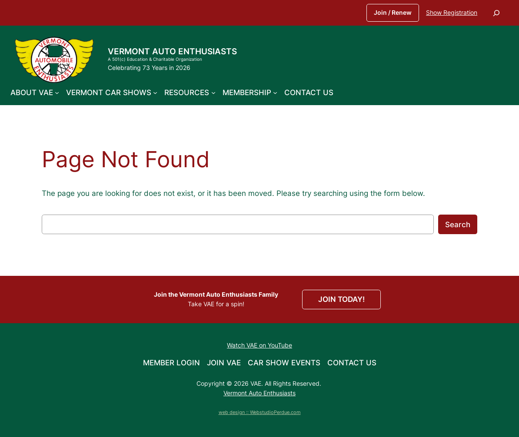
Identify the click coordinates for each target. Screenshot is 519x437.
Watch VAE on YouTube (259, 345)
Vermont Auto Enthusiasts (172, 51)
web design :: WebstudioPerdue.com (260, 412)
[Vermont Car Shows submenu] (155, 92)
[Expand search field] (496, 12)
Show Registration (451, 12)
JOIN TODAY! (341, 299)
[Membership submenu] (275, 92)
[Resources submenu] (213, 92)
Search (457, 224)
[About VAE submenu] (57, 92)
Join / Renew (393, 12)
